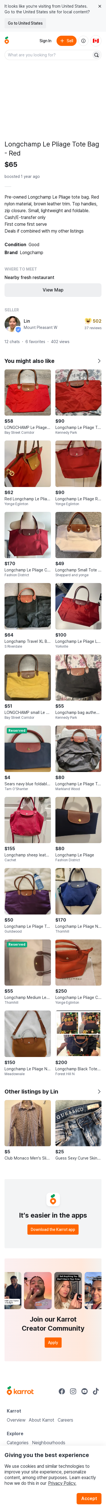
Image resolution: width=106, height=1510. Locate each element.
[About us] (83, 41)
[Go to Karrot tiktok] (95, 1391)
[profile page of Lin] (12, 324)
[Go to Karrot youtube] (84, 1391)
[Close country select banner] (100, 6)
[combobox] (48, 55)
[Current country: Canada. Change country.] (95, 40)
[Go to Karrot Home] (20, 1391)
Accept (89, 1498)
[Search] (96, 55)
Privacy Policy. (62, 1483)
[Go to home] (7, 41)
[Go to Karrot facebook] (62, 1391)
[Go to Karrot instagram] (73, 1391)
